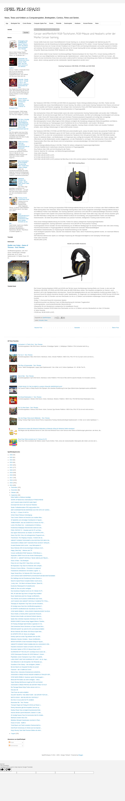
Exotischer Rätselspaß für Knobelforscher (23, 586)
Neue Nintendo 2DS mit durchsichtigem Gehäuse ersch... (27, 548)
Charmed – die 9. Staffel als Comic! (21, 669)
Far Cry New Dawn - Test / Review (28, 407)
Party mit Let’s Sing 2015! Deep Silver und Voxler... (26, 563)
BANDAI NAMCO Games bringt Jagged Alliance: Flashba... (28, 621)
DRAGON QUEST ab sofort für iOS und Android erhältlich (27, 629)
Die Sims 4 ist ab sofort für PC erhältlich (22, 700)
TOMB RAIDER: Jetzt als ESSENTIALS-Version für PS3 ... (28, 522)
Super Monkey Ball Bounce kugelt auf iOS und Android (26, 682)
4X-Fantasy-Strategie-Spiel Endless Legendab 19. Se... (27, 624)
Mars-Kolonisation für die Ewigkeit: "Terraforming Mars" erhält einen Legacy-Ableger (23, 164)
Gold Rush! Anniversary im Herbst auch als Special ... (26, 728)
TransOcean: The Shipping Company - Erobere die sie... (27, 538)
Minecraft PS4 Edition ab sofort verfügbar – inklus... (26, 679)
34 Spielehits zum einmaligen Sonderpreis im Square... (27, 520)
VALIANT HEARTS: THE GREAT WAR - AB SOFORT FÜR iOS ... (30, 695)
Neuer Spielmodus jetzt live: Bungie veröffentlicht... (25, 596)
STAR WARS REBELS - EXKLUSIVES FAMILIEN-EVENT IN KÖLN (30, 611)
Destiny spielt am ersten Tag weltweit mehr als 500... (26, 636)
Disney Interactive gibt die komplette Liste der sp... (25, 707)
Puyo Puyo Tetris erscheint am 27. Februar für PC (32, 439)
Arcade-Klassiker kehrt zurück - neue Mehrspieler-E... (26, 545)
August (13, 733)
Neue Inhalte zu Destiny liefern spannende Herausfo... (26, 614)
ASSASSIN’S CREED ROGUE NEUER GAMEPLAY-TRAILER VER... (31, 674)
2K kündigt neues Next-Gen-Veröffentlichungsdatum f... (27, 606)
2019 (11, 472)
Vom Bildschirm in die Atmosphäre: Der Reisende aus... (27, 662)
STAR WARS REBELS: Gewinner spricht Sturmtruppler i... (27, 677)
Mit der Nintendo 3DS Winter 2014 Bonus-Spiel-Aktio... (26, 631)
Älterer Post (115, 327)
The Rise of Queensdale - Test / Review (29, 365)
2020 (11, 470)
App (7, 23)
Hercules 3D (14, 690)
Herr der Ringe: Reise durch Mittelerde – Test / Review (34, 418)
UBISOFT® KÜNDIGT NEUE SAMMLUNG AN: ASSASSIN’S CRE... (30, 644)
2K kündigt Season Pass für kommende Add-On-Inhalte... (27, 715)
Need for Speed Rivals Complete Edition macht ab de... (27, 581)
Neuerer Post (38, 327)
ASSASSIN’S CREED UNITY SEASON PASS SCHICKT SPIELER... (30, 543)
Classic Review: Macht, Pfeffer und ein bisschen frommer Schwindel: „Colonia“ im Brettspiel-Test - (19, 103)
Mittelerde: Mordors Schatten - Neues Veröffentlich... (26, 639)
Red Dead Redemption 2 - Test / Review (29, 397)
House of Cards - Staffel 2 (18, 723)
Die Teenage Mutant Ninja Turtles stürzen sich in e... (26, 687)
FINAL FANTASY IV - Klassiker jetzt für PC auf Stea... (26, 530)
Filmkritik (58, 23)
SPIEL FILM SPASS (22, 9)
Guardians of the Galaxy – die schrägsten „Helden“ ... (26, 664)
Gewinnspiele (68, 23)
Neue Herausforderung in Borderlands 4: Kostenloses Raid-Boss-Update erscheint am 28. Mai (19, 218)
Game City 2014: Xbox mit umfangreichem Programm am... (28, 535)
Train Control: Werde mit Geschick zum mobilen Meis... (27, 517)
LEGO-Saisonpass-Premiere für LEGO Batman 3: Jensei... (28, 654)
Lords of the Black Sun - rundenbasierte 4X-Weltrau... (26, 525)
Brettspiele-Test (15, 23)
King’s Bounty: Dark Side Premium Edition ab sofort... (26, 730)
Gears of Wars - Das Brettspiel (19, 560)
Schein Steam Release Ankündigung (21, 515)
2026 (11, 455)
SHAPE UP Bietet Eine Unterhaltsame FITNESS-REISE (27, 500)
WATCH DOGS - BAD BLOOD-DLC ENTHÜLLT (24, 697)
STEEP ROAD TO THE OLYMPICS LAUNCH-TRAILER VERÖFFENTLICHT (40, 386)
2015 (11, 483)
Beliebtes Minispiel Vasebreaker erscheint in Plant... (26, 720)
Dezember (14, 487)
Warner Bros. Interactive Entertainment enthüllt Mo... (26, 672)
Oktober (13, 492)
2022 (11, 465)
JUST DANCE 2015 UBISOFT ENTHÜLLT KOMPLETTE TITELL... (30, 601)
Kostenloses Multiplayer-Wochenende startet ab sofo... (26, 527)
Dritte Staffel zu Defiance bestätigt (21, 497)
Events (51, 23)
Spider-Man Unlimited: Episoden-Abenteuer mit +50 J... (27, 619)
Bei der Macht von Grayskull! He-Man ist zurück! (25, 667)
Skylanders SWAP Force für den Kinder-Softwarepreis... (27, 555)
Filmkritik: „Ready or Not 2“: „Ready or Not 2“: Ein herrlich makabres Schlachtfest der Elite (23, 83)
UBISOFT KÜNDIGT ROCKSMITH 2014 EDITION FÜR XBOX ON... (30, 540)
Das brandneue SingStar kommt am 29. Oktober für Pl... (27, 591)
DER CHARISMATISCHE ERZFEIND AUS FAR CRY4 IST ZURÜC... (31, 510)
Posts (11, 742)
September (14, 495)
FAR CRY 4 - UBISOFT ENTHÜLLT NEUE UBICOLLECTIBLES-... (30, 558)
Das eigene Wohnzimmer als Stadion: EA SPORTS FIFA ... (28, 532)
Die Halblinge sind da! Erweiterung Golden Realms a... (26, 578)
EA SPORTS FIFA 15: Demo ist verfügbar (23, 634)
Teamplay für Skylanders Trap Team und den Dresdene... (27, 603)
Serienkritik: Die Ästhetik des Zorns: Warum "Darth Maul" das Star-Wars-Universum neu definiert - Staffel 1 (19, 63)
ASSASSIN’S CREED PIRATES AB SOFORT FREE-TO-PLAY (29, 685)
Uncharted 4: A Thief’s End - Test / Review (30, 344)
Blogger (80, 755)
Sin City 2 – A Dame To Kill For (20, 512)
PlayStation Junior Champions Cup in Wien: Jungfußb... (27, 657)
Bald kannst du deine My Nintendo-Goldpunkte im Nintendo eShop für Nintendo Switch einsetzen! (46, 428)
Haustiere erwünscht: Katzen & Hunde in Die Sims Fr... (26, 647)
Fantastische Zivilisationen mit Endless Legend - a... (26, 570)
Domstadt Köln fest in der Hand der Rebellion (24, 505)
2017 (11, 477)
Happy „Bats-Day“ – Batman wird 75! (21, 550)
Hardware (77, 23)
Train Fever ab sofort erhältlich (19, 692)
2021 (11, 467)
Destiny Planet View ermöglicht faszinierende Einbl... (26, 710)
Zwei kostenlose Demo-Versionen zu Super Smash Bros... (27, 626)
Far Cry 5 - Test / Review (25, 355)
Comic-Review (27, 23)
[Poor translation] (7, 769)
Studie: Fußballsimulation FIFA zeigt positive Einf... (25, 507)
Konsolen (41, 320)
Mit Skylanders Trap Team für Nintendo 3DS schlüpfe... (27, 565)
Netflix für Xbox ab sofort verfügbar (21, 588)
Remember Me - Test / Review (19, 702)
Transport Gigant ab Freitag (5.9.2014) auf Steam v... (26, 705)
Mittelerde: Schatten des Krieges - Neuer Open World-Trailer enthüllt (23, 182)
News (97, 23)
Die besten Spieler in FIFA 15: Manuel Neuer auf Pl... (26, 649)
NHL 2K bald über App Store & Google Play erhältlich (26, 593)
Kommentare (13, 745)
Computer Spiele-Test (40, 23)
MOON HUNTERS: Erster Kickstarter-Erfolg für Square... (27, 641)
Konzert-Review (87, 23)
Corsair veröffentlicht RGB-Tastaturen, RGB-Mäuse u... (27, 553)
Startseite (77, 327)
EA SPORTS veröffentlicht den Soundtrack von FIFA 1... (27, 608)
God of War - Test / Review (26, 376)
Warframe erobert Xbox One (19, 717)
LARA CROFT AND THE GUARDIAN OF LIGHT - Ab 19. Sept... (29, 659)
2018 (11, 475)
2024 (11, 460)
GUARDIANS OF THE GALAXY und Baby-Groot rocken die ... (29, 652)
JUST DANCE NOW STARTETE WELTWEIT (24, 502)
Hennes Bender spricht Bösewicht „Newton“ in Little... (26, 712)
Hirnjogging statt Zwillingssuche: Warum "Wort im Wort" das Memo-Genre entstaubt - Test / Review (23, 45)
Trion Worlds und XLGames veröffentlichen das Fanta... (27, 598)
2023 (11, 462)
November (14, 490)
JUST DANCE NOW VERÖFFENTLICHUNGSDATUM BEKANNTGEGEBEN (33, 576)
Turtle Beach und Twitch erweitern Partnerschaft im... (26, 725)
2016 (11, 480)
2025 (11, 457)
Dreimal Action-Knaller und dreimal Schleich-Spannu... (26, 616)
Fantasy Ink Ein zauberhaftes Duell (23, 198)
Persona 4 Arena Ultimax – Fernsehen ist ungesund (26, 568)
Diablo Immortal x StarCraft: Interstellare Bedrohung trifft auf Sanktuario (23, 145)
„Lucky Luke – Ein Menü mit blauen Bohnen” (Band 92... (27, 583)
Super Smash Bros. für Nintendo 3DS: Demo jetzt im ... (27, 573)
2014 (11, 485)
